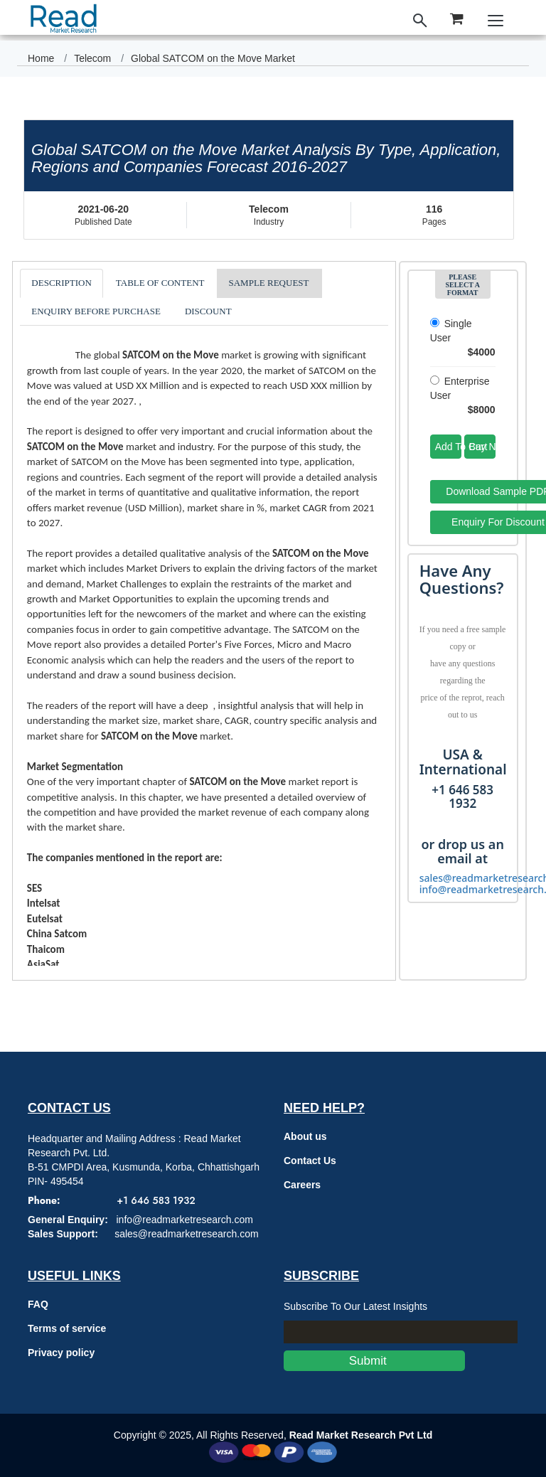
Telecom (92, 58)
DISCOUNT (208, 311)
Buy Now (482, 446)
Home (41, 58)
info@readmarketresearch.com (184, 1219)
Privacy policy (61, 1353)
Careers (302, 1185)
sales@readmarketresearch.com (186, 1233)
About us (305, 1136)
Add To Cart (448, 446)
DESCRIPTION (61, 282)
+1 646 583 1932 (156, 1200)
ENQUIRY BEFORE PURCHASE (96, 311)
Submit (374, 1360)
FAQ (38, 1304)
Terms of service (67, 1328)
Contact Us (310, 1161)
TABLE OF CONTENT (160, 282)
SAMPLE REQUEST (268, 282)
